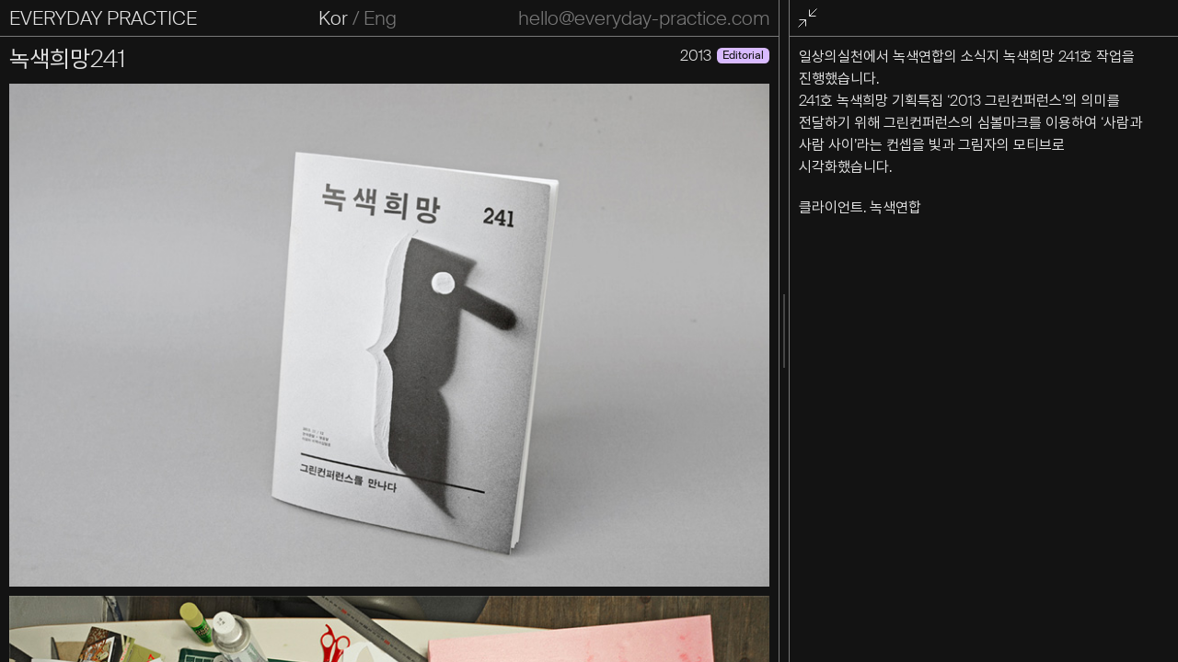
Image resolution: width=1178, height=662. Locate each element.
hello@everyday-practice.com (643, 18)
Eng (380, 18)
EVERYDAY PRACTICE (103, 18)
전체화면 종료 (811, 19)
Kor (333, 18)
